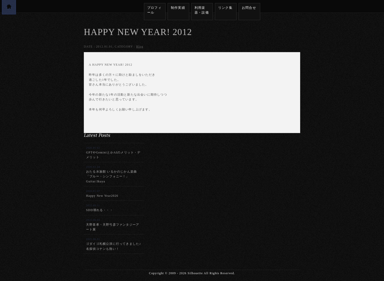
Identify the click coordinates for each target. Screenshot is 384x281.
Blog (139, 46)
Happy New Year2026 (102, 193)
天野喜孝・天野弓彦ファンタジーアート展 (112, 225)
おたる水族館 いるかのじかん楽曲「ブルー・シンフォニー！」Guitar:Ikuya (111, 174)
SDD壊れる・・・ (99, 208)
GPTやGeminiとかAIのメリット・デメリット (113, 152)
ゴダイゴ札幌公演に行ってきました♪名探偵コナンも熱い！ (113, 244)
